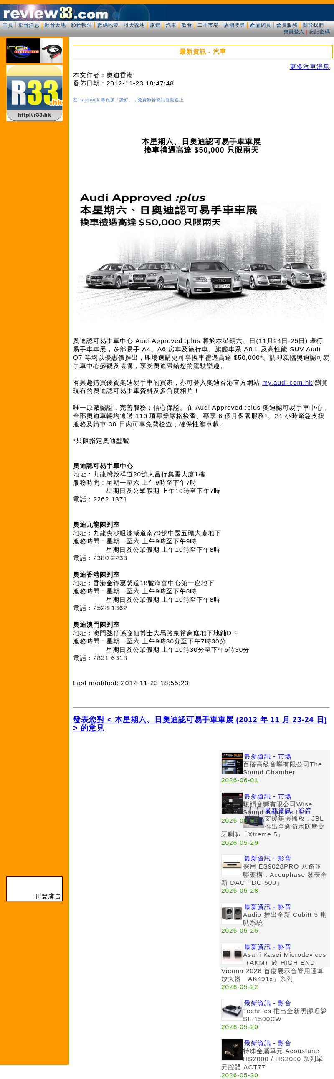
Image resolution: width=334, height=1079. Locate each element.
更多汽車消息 (310, 66)
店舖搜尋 (234, 25)
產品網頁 (260, 25)
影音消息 (28, 25)
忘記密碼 (319, 32)
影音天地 (55, 25)
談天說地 (134, 25)
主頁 (8, 25)
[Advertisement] (146, 808)
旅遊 (155, 25)
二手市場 (207, 25)
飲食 (187, 25)
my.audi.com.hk (287, 382)
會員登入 (293, 32)
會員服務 (286, 25)
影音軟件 (81, 25)
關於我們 (313, 25)
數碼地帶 (107, 25)
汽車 (171, 25)
